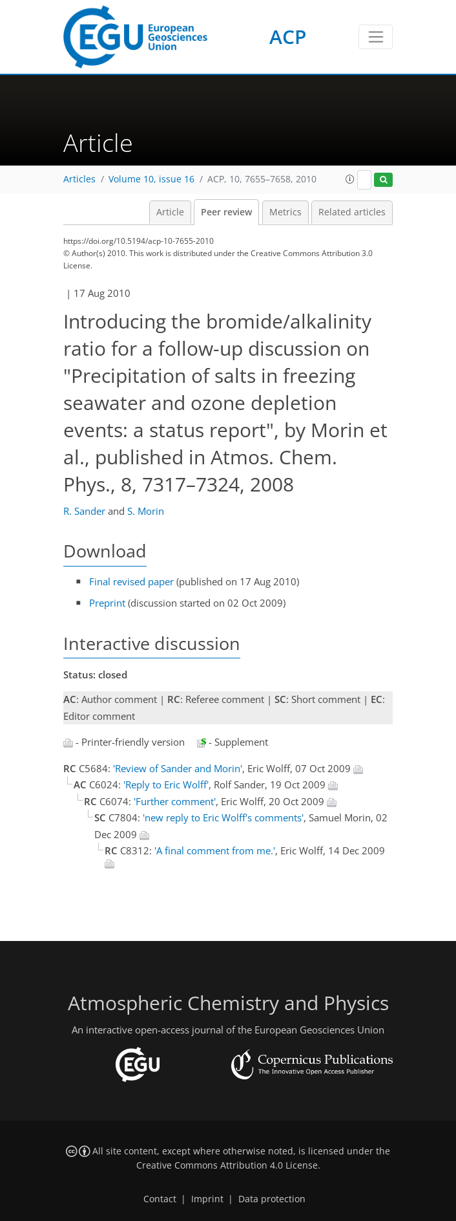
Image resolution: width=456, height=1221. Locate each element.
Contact (159, 1199)
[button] (350, 179)
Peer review (226, 212)
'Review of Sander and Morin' (177, 768)
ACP (287, 36)
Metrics (285, 212)
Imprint (207, 1199)
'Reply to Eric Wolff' (166, 784)
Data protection (272, 1199)
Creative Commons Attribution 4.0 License (227, 1165)
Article (170, 212)
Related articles (352, 212)
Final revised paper (131, 581)
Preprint (107, 602)
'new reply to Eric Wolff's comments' (223, 817)
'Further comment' (175, 801)
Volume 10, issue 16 (151, 179)
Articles (79, 179)
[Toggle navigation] (375, 37)
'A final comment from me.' (214, 850)
